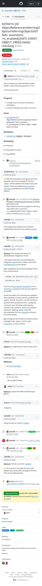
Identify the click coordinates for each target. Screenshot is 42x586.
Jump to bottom (18, 50)
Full (10, 366)
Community (33, 573)
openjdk (8, 10)
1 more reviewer (21, 510)
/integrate (24, 312)
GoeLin (4, 59)
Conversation (10, 71)
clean (35, 238)
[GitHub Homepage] (14, 580)
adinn (8, 374)
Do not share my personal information (21, 577)
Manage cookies (27, 575)
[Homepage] (21, 4)
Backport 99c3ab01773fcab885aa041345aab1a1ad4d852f (20, 163)
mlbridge (7, 355)
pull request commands (21, 286)
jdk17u (17, 10)
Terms (7, 573)
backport (28, 238)
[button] (28, 64)
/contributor (16, 289)
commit (34, 229)
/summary (7, 289)
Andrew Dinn (11, 136)
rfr (32, 332)
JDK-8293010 (11, 117)
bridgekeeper (9, 172)
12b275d (37, 161)
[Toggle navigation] (3, 3)
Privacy (13, 573)
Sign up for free (11, 493)
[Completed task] (5, 102)
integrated (32, 432)
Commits (25, 71)
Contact (17, 575)
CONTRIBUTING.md (11, 265)
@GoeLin (7, 253)
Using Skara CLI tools (13, 150)
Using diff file (10, 154)
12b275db (16, 366)
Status (26, 573)
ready (27, 332)
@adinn (20, 136)
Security (19, 573)
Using (9, 145)
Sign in (31, 4)
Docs (11, 575)
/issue (27, 289)
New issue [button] (7, 50)
